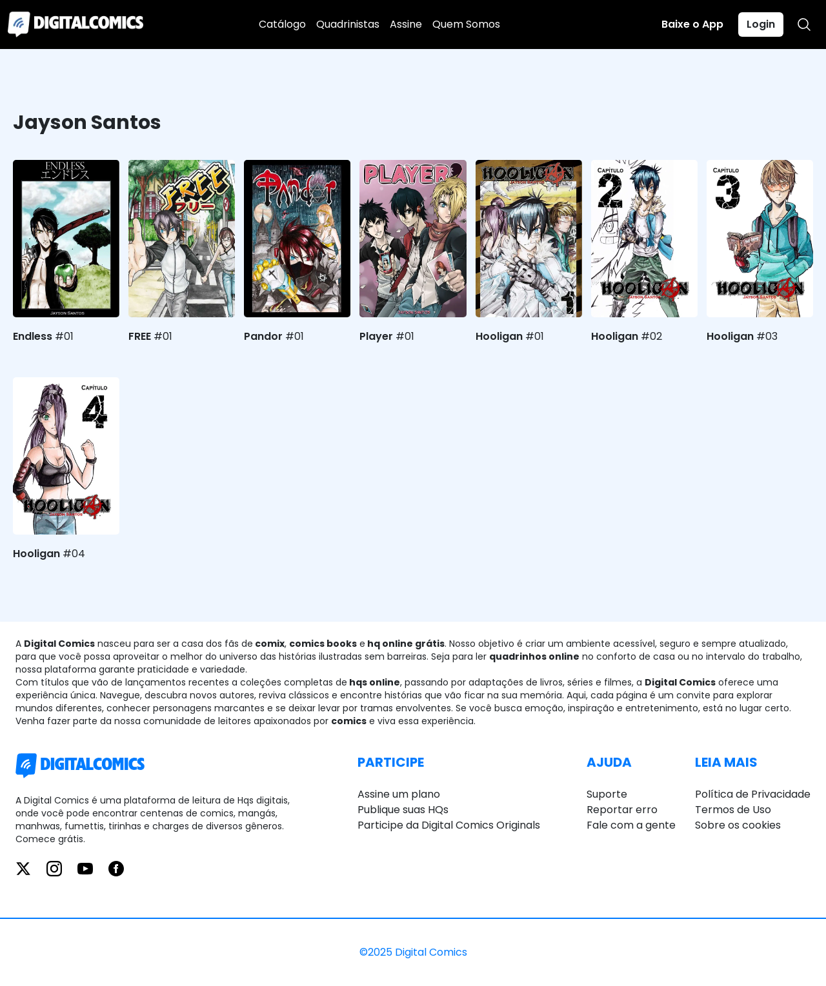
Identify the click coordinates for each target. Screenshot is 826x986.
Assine (406, 24)
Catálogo (282, 24)
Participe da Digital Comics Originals (449, 825)
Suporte (607, 794)
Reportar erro (622, 809)
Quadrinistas (347, 24)
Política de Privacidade (753, 794)
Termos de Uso (733, 809)
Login (761, 24)
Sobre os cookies (738, 825)
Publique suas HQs (403, 809)
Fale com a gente (631, 825)
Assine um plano (399, 794)
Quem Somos (466, 24)
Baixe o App (692, 24)
